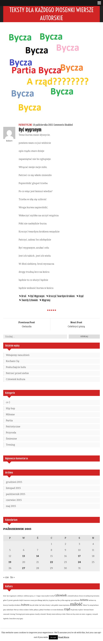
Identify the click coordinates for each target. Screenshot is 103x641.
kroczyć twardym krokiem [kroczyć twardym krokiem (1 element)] (12, 605)
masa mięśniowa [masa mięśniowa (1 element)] (64, 605)
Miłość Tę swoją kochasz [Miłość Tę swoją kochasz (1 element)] (91, 605)
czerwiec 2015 (14, 500)
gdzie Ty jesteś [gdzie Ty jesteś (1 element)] (8, 600)
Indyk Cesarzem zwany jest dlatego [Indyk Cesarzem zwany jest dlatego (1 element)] (30, 600)
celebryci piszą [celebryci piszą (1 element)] (29, 596)
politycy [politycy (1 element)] (36, 610)
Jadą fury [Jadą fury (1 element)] (46, 600)
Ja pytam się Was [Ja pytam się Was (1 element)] (54, 600)
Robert (9, 141)
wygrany (46, 300)
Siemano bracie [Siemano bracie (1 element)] (88, 610)
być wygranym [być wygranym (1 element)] (12, 596)
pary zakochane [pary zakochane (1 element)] (8, 610)
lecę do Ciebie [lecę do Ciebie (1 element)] (34, 605)
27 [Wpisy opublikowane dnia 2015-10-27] (23, 568)
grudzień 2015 (14, 482)
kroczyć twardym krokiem (62, 296)
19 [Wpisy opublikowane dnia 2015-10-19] (10, 562)
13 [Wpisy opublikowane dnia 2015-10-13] (23, 556)
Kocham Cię (12, 361)
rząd (81, 296)
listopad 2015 (13, 488)
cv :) (8, 402)
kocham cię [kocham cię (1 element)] (92, 600)
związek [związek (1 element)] (95, 614)
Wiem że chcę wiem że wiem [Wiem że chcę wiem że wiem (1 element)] (75, 614)
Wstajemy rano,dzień (17, 355)
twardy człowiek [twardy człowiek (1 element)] (40, 614)
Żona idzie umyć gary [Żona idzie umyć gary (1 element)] (16, 619)
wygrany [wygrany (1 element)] (89, 614)
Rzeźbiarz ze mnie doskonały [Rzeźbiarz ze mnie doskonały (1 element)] (53, 610)
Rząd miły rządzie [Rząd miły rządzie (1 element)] (77, 610)
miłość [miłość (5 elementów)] (76, 604)
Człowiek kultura (15, 379)
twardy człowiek (29, 300)
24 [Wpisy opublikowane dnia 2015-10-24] (79, 562)
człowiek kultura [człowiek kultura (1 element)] (72, 596)
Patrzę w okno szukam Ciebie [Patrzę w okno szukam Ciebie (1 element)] (23, 610)
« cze (6, 577)
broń (23, 296)
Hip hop (10, 408)
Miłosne (10, 414)
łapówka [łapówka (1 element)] (6, 619)
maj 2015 (11, 506)
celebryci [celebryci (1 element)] (20, 596)
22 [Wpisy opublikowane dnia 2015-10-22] (51, 562)
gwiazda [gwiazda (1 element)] (16, 600)
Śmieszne (11, 438)
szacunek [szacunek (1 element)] (6, 614)
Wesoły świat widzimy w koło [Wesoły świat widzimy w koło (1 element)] (56, 614)
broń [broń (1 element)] (4, 596)
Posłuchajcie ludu (16, 367)
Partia (9, 420)
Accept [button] (53, 637)
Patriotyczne (25, 124)
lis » (12, 577)
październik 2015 (15, 494)
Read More (63, 637)
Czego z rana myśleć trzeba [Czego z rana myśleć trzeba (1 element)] (45, 596)
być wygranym (37, 296)
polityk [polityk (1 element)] (41, 610)
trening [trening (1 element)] (12, 614)
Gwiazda (26, 324)
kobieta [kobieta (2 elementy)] (84, 600)
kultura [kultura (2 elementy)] (25, 605)
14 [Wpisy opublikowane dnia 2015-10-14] (37, 556)
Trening (10, 444)
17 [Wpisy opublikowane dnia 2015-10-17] (79, 556)
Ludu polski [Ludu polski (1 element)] (54, 605)
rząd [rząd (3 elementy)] (67, 609)
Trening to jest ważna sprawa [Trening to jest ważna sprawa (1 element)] (25, 614)
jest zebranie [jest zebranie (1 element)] (75, 600)
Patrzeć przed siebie (17, 373)
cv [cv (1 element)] (35, 596)
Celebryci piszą (76, 324)
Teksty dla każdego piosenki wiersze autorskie (51, 14)
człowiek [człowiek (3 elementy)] (60, 595)
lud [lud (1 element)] (40, 605)
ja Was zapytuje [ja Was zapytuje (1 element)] (65, 600)
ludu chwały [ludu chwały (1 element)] (46, 605)
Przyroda (11, 432)
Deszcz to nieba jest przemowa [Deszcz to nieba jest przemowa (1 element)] (89, 596)
